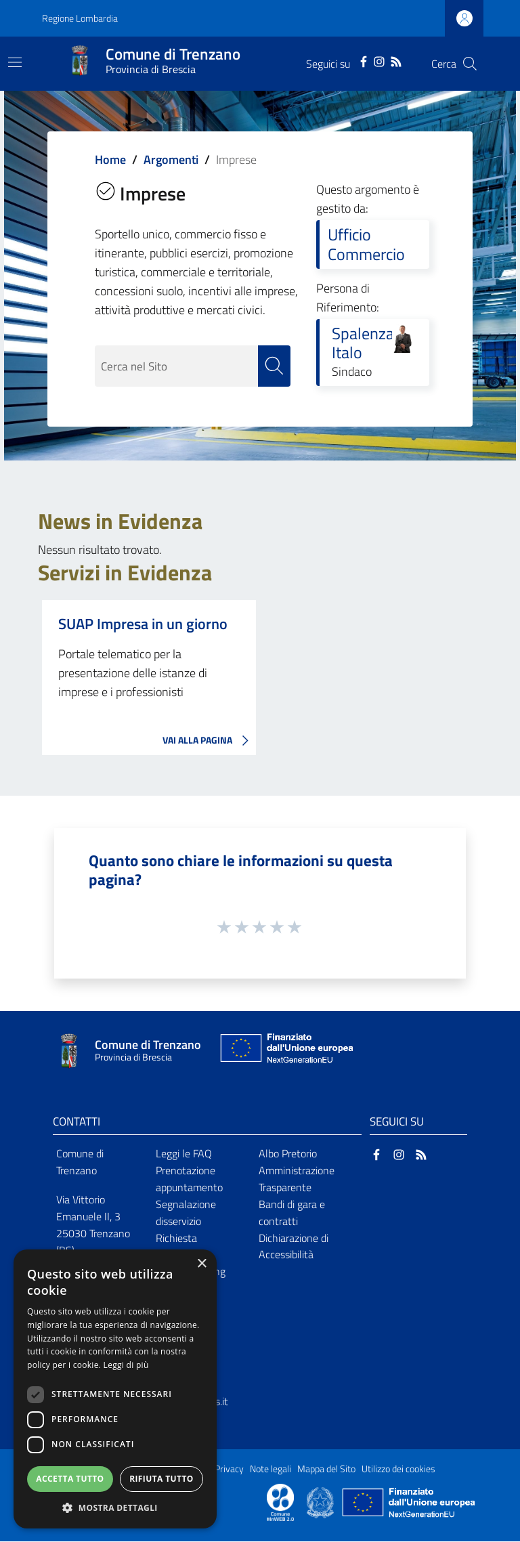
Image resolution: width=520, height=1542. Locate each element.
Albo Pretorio (288, 1154)
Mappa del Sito (326, 1469)
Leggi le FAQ (184, 1154)
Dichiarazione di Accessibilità (293, 1246)
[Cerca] (470, 64)
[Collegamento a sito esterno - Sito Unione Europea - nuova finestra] (285, 1051)
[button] (115, 1508)
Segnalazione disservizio (186, 1212)
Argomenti (171, 159)
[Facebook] (363, 60)
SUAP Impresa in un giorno (143, 624)
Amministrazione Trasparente (296, 1178)
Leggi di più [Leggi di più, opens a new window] (126, 1365)
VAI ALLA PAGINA (209, 741)
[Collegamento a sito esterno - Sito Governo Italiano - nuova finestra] (321, 1502)
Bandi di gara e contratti (292, 1212)
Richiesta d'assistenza (183, 1246)
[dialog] (115, 1388)
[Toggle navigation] (15, 62)
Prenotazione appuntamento (189, 1178)
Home (110, 159)
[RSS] (396, 60)
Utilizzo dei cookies (398, 1469)
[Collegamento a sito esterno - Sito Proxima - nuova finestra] (280, 1502)
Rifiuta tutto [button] (161, 1478)
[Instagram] (379, 60)
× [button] (201, 1264)
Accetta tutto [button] (70, 1478)
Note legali (270, 1469)
